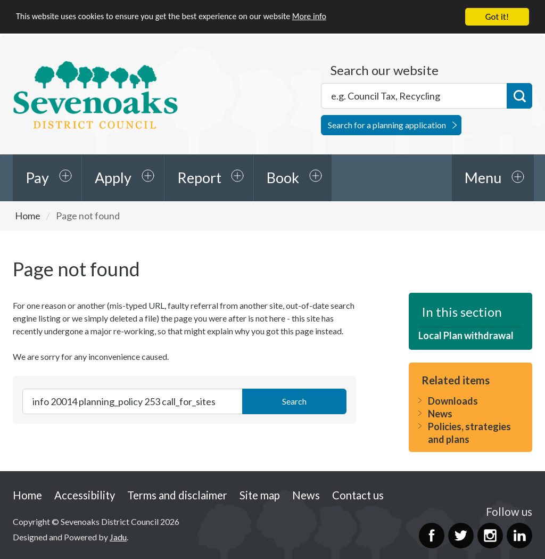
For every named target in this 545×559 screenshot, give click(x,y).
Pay (37, 177)
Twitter (461, 535)
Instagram (490, 535)
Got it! (497, 16)
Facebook (431, 535)
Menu (483, 177)
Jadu (118, 537)
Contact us (358, 495)
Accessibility (84, 495)
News (440, 414)
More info (327, 17)
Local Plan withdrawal (466, 335)
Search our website (385, 70)
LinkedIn (519, 535)
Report (199, 177)
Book (283, 177)
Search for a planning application (387, 125)
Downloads (453, 401)
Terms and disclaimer (177, 495)
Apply (113, 177)
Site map (260, 495)
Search (519, 96)
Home (27, 215)
